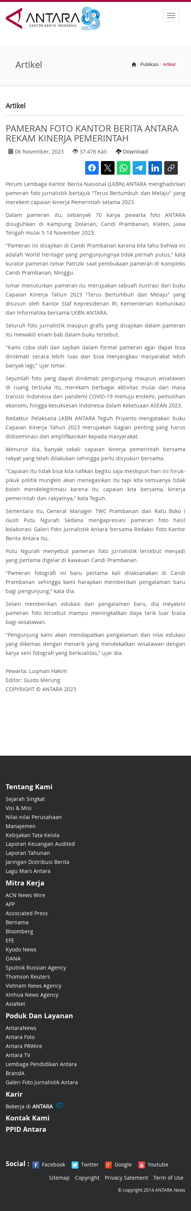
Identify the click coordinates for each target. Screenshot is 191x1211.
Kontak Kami (28, 1118)
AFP (10, 904)
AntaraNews (21, 1027)
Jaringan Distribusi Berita (37, 861)
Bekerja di (29, 1106)
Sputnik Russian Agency (36, 967)
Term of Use (168, 1177)
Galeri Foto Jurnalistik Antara (42, 1082)
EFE (10, 940)
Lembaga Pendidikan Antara (41, 1064)
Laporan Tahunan (28, 852)
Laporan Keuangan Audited (40, 843)
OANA (13, 958)
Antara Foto (20, 1036)
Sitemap (59, 1177)
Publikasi (150, 64)
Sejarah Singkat (25, 798)
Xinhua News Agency (32, 994)
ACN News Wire (25, 895)
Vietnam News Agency (33, 985)
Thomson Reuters (28, 976)
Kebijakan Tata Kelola (33, 835)
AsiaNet (15, 1003)
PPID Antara (26, 1129)
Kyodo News (21, 949)
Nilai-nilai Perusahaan (34, 817)
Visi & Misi (19, 807)
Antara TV (18, 1055)
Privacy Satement (126, 1177)
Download (132, 151)
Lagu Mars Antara (28, 870)
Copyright (87, 1177)
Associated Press (27, 913)
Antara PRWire (24, 1046)
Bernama (17, 922)
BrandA (15, 1073)
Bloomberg (19, 931)
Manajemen (21, 826)
